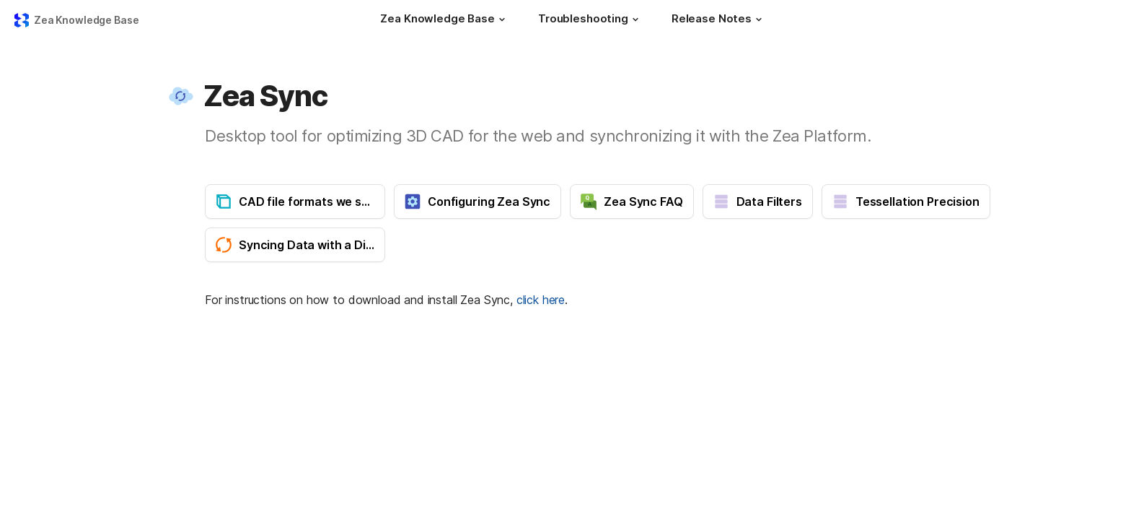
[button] (502, 19)
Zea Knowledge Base (86, 20)
